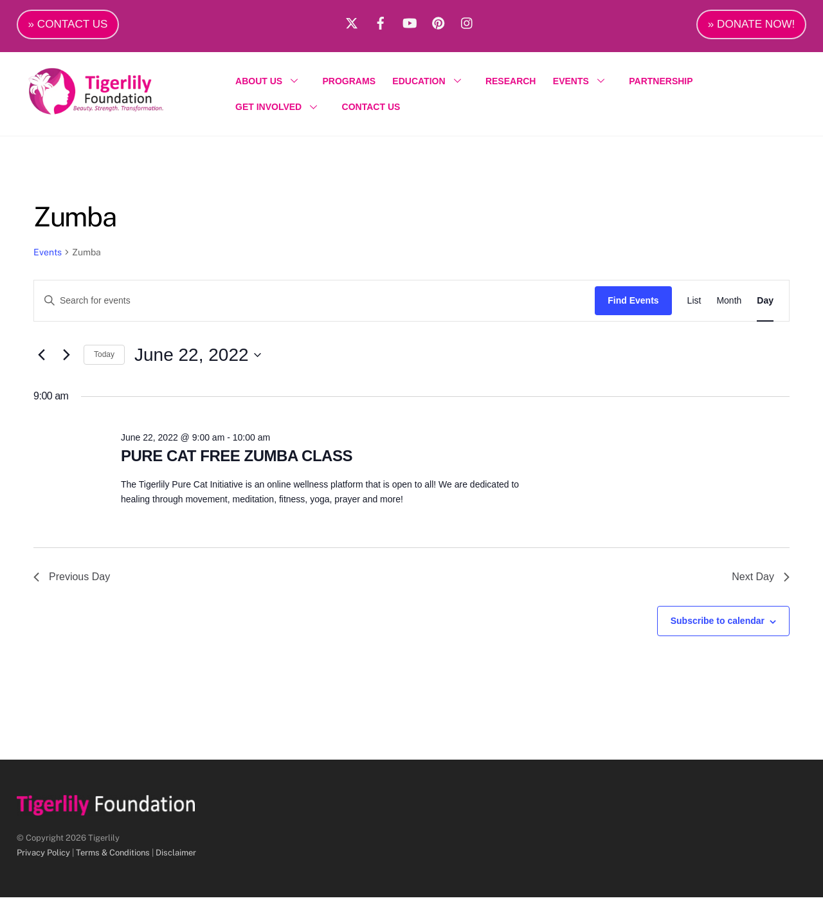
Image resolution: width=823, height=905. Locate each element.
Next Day (761, 584)
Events (47, 259)
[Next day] (66, 362)
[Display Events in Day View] (765, 308)
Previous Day (71, 584)
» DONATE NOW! (751, 24)
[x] (352, 21)
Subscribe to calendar (717, 628)
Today (104, 362)
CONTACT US (374, 110)
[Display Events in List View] (694, 308)
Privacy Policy (43, 859)
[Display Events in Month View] (728, 308)
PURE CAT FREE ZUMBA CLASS (236, 462)
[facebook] (380, 21)
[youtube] (409, 21)
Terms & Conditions (113, 859)
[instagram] (467, 21)
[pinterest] (438, 21)
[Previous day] (41, 362)
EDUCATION (434, 84)
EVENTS (586, 84)
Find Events (633, 307)
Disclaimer (176, 859)
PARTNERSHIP (664, 84)
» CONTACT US (68, 24)
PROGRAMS (352, 84)
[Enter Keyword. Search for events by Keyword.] (314, 308)
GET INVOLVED (284, 110)
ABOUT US (274, 84)
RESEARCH (514, 84)
